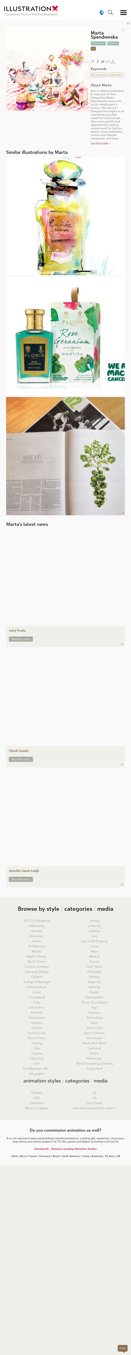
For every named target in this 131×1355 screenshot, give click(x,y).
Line (94, 936)
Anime (36, 941)
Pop (94, 1007)
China (85, 1156)
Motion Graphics (36, 1108)
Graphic (36, 1053)
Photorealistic (94, 997)
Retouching (94, 1018)
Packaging (94, 972)
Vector (94, 1053)
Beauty (36, 951)
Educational (37, 1018)
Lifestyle (94, 931)
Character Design (37, 972)
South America (71, 1156)
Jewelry (94, 921)
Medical (94, 956)
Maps (94, 951)
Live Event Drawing (94, 941)
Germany (44, 1156)
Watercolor (94, 1058)
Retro (94, 1023)
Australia (97, 1156)
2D (94, 1093)
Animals (36, 931)
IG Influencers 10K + (36, 1069)
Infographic (37, 1074)
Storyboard (94, 1038)
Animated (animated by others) (94, 1108)
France (32, 1156)
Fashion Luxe (37, 1033)
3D (94, 1098)
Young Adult (94, 1069)
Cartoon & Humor (36, 967)
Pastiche (94, 987)
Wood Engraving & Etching (94, 1063)
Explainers (37, 1103)
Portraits (94, 1012)
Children (36, 977)
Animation (37, 936)
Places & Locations (94, 1002)
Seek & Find (94, 1028)
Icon (37, 1063)
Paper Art (94, 982)
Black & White (36, 956)
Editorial (36, 1012)
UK (118, 1156)
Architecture (36, 946)
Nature (94, 961)
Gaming (36, 1043)
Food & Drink (37, 1038)
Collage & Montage (36, 982)
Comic (36, 992)
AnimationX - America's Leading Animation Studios (65, 1148)
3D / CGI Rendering (36, 921)
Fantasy (36, 1023)
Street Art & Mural (94, 1043)
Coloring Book (37, 987)
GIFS (36, 1098)
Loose (94, 946)
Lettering (94, 926)
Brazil (56, 1156)
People (94, 992)
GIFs (37, 1048)
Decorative (36, 1007)
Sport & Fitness (94, 1033)
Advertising (36, 926)
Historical (36, 1058)
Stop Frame (94, 1103)
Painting (94, 977)
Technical (94, 1048)
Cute (36, 1002)
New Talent (94, 967)
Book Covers (37, 961)
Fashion (36, 1028)
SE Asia (109, 1156)
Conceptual (37, 997)
